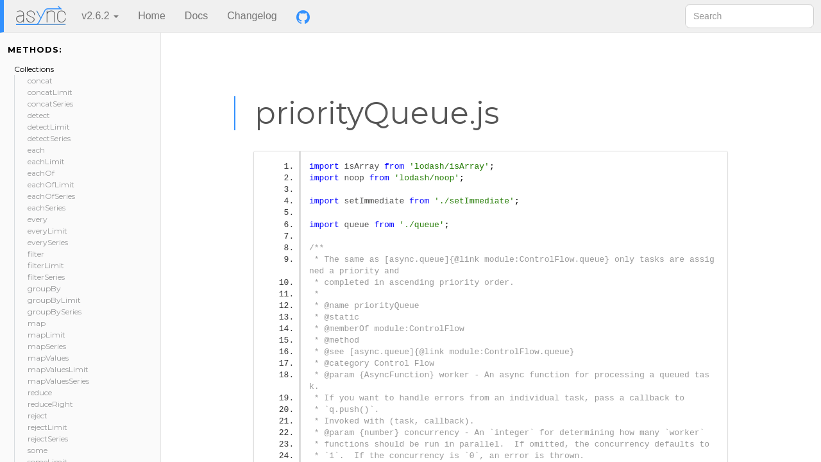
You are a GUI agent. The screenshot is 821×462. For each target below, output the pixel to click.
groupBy (44, 288)
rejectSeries (48, 438)
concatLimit (50, 92)
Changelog (251, 15)
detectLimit (49, 127)
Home (151, 15)
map (37, 323)
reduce (40, 392)
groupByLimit (54, 300)
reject (37, 415)
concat (40, 80)
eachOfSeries (51, 196)
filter (36, 254)
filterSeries (46, 277)
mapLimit (46, 334)
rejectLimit (47, 427)
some (37, 450)
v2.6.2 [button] (100, 15)
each (36, 150)
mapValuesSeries (58, 381)
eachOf (41, 173)
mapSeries (47, 346)
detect (39, 115)
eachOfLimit (51, 184)
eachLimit (46, 161)
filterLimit (46, 265)
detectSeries (49, 138)
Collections (34, 69)
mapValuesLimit (58, 369)
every (37, 219)
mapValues (48, 358)
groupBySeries (54, 311)
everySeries (48, 242)
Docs (196, 15)
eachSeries (46, 207)
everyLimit (47, 230)
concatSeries (50, 103)
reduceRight (50, 404)
